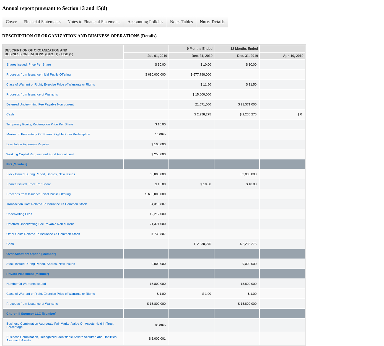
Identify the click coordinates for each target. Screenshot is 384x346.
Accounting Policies (145, 21)
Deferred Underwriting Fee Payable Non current (40, 104)
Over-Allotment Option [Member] (31, 253)
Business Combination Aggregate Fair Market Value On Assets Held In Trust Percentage (59, 325)
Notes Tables (181, 21)
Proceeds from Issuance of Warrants (32, 94)
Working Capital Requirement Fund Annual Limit (40, 154)
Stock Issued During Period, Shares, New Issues (40, 174)
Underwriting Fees (19, 214)
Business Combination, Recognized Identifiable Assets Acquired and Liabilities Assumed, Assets (61, 338)
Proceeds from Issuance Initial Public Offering (38, 74)
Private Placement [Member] (27, 273)
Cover (11, 21)
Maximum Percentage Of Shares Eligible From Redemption (48, 134)
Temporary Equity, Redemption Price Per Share (39, 124)
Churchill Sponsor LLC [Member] (31, 313)
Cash (10, 114)
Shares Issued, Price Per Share (28, 64)
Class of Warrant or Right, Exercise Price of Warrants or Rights (50, 84)
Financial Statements (42, 21)
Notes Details (212, 21)
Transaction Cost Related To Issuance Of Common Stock (46, 204)
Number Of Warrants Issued (26, 283)
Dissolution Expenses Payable (27, 144)
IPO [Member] (16, 164)
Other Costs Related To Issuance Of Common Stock (43, 234)
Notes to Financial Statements (94, 21)
